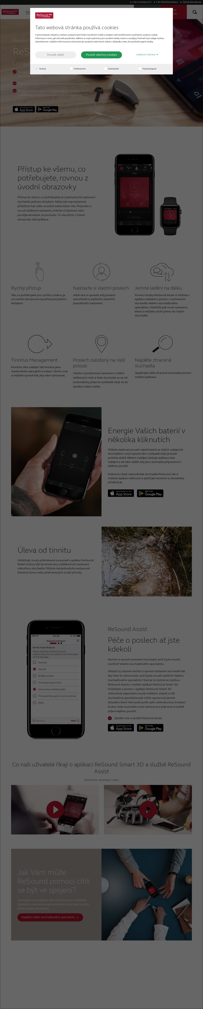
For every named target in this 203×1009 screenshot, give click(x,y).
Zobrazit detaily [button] (147, 54)
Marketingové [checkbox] (147, 68)
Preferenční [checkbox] (77, 68)
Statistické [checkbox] (111, 68)
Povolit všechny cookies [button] (101, 54)
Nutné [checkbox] (40, 68)
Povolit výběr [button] (55, 54)
